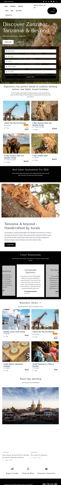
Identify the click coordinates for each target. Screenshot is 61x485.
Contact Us (8, 15)
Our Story (19, 10)
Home (5, 6)
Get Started (53, 11)
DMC (12, 10)
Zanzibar (12, 6)
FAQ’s (6, 10)
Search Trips (31, 80)
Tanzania (20, 6)
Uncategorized (8, 470)
